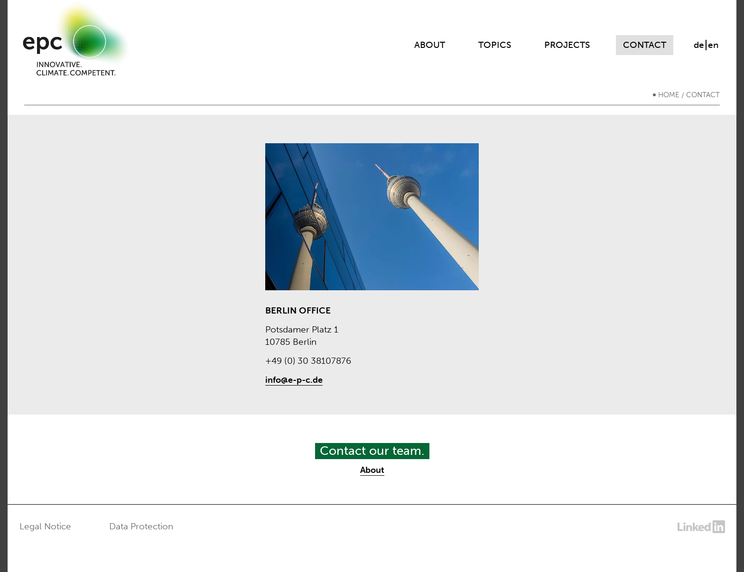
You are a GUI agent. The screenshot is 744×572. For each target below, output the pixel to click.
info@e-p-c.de (294, 380)
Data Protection (141, 526)
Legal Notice (45, 526)
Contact (644, 44)
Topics (494, 44)
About (429, 44)
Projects (567, 44)
